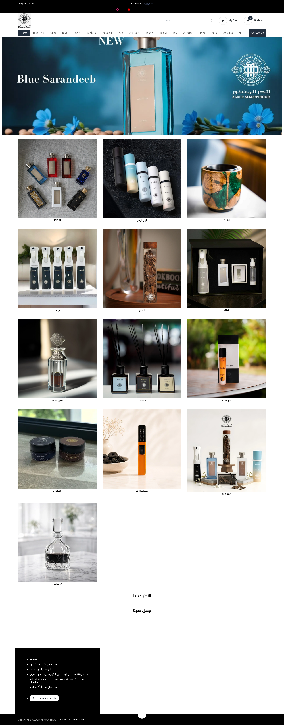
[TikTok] (123, 9)
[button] (142, 714)
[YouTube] (128, 9)
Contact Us (257, 32)
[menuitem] (24, 33)
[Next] (268, 86)
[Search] (211, 20)
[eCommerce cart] (228, 20)
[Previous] (16, 86)
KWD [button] (147, 3)
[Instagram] (117, 9)
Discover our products (44, 698)
